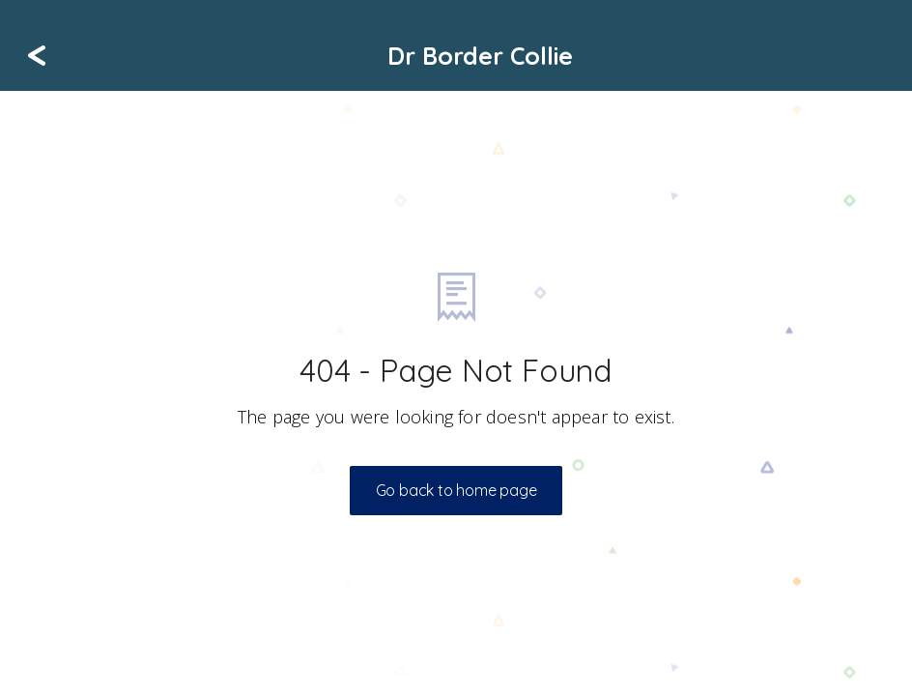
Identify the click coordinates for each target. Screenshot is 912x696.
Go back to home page (456, 490)
